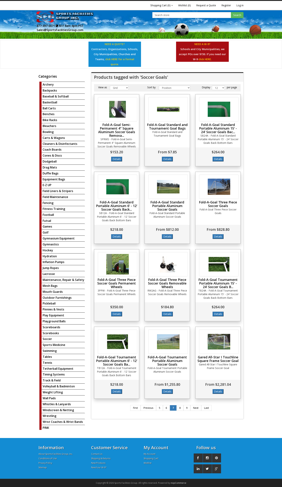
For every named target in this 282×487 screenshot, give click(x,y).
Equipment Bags (54, 179)
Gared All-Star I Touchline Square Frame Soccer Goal (218, 359)
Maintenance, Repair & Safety (63, 280)
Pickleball (49, 303)
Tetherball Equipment (58, 369)
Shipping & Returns (100, 458)
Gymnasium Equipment (59, 238)
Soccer (47, 339)
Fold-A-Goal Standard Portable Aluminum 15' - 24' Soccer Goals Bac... (218, 128)
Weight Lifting (53, 392)
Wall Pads (49, 398)
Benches (48, 114)
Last (206, 408)
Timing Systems (54, 374)
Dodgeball (50, 161)
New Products (98, 462)
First (135, 408)
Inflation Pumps (53, 262)
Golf (46, 232)
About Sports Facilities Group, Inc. (55, 453)
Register (226, 5)
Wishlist (147, 462)
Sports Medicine (54, 345)
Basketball (50, 102)
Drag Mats (50, 167)
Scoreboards (51, 327)
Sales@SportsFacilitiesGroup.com (60, 30)
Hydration (50, 256)
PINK (46, 428)
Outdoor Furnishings (57, 298)
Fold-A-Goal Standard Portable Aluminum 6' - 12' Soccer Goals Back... (116, 206)
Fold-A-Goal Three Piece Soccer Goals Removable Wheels (167, 283)
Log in (240, 5)
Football (48, 215)
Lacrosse (49, 274)
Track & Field (52, 380)
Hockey (48, 250)
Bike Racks (50, 120)
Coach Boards (52, 150)
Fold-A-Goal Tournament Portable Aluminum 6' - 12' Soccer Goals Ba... (116, 360)
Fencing (48, 203)
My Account (149, 453)
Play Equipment (53, 315)
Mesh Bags (50, 286)
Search (237, 15)
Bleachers (49, 126)
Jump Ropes (51, 268)
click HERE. (205, 59)
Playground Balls (54, 321)
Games (47, 226)
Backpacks (50, 90)
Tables (47, 357)
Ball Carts (49, 108)
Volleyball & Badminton (59, 386)
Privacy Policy (45, 462)
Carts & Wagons (54, 138)
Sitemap (42, 467)
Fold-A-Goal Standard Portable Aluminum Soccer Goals (167, 206)
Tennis (47, 363)
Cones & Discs (52, 155)
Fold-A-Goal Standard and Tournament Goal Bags (167, 126)
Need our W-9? (98, 467)
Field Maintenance (55, 197)
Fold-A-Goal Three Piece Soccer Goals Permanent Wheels (116, 283)
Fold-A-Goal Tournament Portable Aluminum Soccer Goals (167, 360)
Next (196, 408)
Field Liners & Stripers (58, 191)
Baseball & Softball (56, 96)
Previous (148, 408)
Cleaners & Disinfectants (60, 144)
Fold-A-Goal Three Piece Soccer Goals (218, 204)
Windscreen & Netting (58, 410)
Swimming (50, 351)
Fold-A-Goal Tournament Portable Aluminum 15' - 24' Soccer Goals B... (218, 283)
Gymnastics (51, 244)
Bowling (48, 132)
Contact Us (96, 453)
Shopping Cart (151, 458)
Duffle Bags (50, 173)
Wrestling (49, 416)
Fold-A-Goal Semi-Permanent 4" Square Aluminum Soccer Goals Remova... (116, 130)
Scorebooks (51, 333)
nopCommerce (178, 482)
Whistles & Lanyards (57, 404)
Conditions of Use (47, 458)
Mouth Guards (53, 292)
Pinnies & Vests (53, 309)
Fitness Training (54, 209)
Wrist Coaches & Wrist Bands (63, 422)
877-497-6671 (47, 26)
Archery (48, 84)
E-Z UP (47, 185)
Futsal (47, 221)
